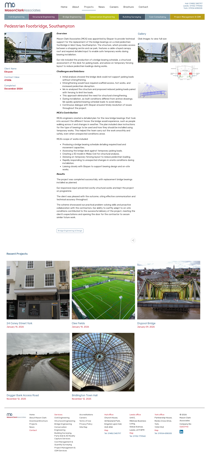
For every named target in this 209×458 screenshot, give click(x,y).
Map (106, 430)
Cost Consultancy (157, 17)
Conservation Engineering (102, 17)
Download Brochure (38, 421)
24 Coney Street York (19, 323)
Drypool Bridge (146, 323)
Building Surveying (132, 17)
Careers (114, 7)
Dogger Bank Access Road (23, 395)
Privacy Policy (85, 424)
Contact (143, 7)
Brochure (128, 7)
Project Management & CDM (187, 17)
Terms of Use (85, 421)
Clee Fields (78, 323)
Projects (89, 7)
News (102, 7)
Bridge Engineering (72, 17)
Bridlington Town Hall (85, 395)
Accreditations (86, 414)
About (75, 7)
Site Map (83, 427)
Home (64, 7)
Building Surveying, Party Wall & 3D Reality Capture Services (64, 436)
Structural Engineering (44, 17)
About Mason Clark (38, 417)
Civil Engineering (16, 17)
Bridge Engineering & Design (70, 231)
